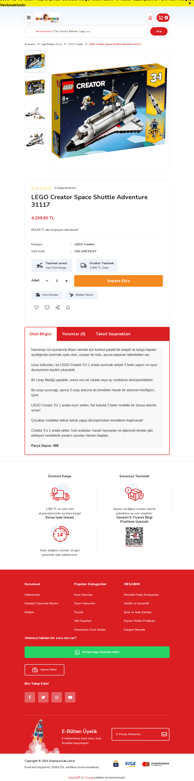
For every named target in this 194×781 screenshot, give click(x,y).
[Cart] (163, 17)
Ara (159, 31)
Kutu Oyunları (83, 595)
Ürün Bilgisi (40, 334)
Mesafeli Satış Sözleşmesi (141, 595)
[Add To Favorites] (36, 307)
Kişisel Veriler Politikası (139, 621)
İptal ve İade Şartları (138, 612)
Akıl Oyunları (82, 621)
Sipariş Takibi (44, 669)
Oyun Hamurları (84, 603)
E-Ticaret (87, 778)
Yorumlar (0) (73, 334)
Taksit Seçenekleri (113, 334)
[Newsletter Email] (141, 734)
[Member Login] (150, 17)
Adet (35, 280)
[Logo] (47, 18)
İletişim (29, 612)
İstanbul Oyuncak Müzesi (41, 603)
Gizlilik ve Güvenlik (136, 603)
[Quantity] (56, 280)
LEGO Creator (85, 244)
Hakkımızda (32, 595)
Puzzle (78, 612)
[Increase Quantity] (66, 280)
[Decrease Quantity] (47, 280)
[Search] (97, 31)
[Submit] (164, 734)
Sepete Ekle (118, 280)
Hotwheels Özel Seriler (90, 630)
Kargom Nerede (134, 630)
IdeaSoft (74, 778)
